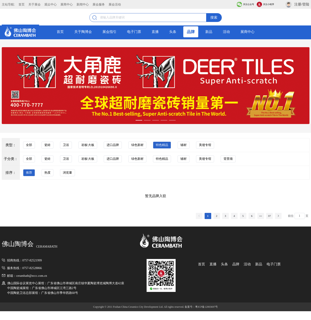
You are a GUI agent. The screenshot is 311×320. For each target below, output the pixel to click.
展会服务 (99, 4)
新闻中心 (82, 4)
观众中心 (50, 4)
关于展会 (34, 4)
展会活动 (115, 4)
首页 (21, 4)
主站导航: (8, 4)
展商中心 (66, 4)
